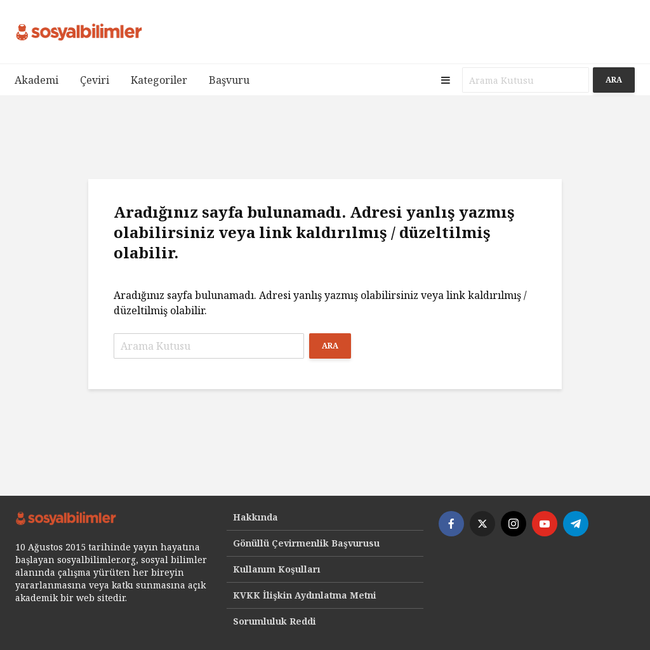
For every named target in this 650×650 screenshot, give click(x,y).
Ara (614, 79)
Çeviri (94, 80)
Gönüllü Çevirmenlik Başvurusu (306, 543)
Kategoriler (159, 80)
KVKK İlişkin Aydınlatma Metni (304, 595)
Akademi (36, 80)
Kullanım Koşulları (277, 569)
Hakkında (255, 517)
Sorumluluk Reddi (274, 621)
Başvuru (229, 80)
